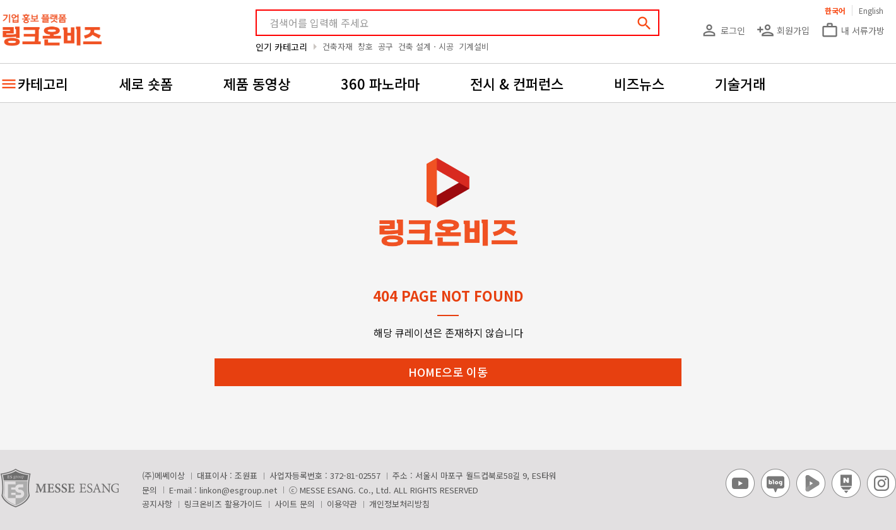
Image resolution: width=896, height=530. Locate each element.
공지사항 (157, 504)
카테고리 (43, 83)
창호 (365, 46)
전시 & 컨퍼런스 (516, 83)
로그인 (722, 30)
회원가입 (783, 30)
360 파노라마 (380, 83)
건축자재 (337, 46)
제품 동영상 (256, 83)
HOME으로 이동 (448, 371)
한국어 (835, 10)
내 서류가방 (853, 30)
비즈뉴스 (639, 83)
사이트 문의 (294, 504)
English (871, 10)
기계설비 (474, 46)
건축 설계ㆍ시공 (426, 46)
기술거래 (740, 83)
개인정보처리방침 (399, 504)
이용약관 (342, 504)
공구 (385, 46)
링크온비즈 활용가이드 (223, 504)
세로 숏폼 (146, 83)
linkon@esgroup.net (238, 490)
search (644, 23)
